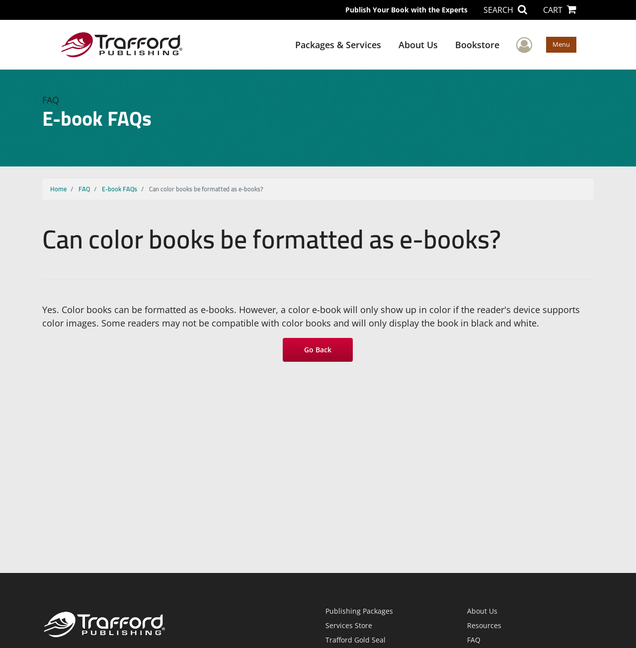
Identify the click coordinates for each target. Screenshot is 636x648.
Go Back (318, 349)
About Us (418, 45)
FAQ (84, 189)
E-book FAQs (119, 189)
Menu (561, 44)
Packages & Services (338, 45)
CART (559, 9)
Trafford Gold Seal (355, 640)
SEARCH (505, 9)
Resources (484, 625)
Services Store (348, 625)
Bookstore (477, 45)
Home (58, 189)
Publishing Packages (359, 611)
